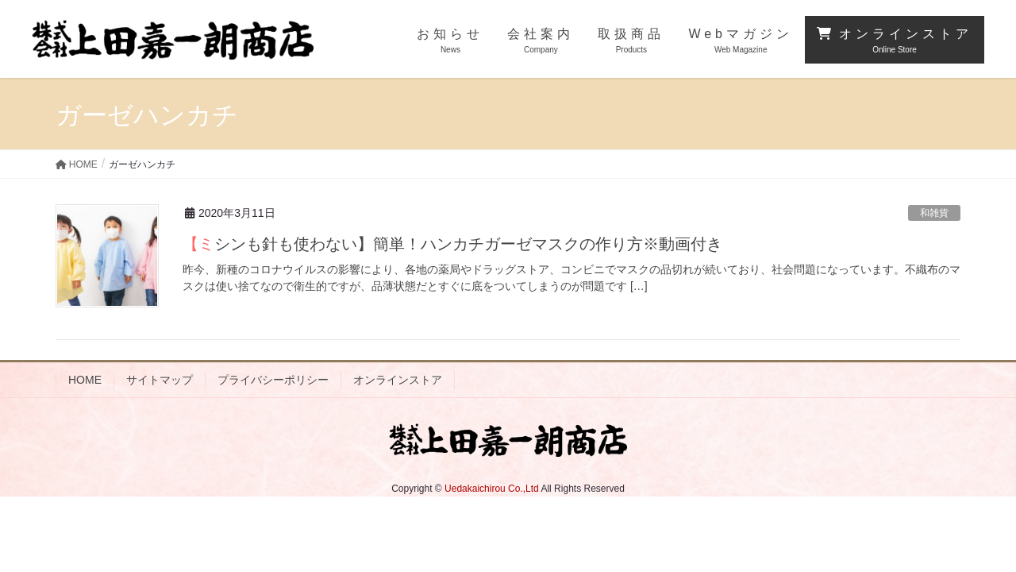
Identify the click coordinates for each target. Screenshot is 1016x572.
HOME (85, 379)
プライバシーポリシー (273, 379)
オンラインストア (397, 379)
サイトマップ (159, 379)
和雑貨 (934, 212)
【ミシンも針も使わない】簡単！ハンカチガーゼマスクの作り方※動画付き (452, 244)
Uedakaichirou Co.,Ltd (491, 488)
